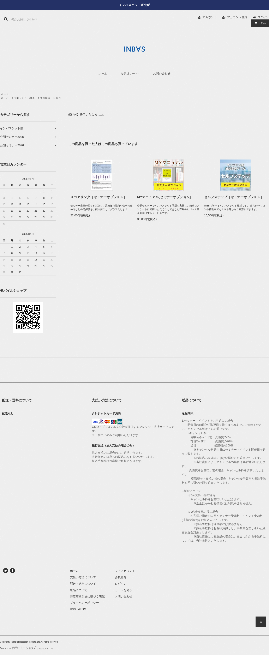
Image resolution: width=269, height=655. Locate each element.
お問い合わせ (162, 73)
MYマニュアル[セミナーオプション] (164, 197)
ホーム (102, 73)
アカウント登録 (237, 17)
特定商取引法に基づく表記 (87, 596)
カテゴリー (130, 73)
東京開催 (45, 98)
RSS (73, 609)
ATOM (82, 609)
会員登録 (120, 577)
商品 (259, 23)
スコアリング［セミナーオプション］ (98, 197)
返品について (78, 590)
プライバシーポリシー (84, 602)
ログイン (263, 17)
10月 (58, 98)
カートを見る (123, 590)
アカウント (209, 17)
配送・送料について (83, 583)
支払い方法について (83, 577)
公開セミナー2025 (24, 98)
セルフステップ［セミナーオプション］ (234, 197)
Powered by (26, 648)
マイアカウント (125, 570)
